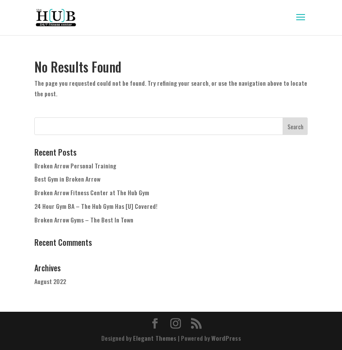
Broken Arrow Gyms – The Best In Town (83, 219)
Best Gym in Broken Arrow (67, 178)
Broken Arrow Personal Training (75, 165)
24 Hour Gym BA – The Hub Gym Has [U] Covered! (96, 206)
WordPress (226, 338)
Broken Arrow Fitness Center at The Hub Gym (91, 192)
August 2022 (50, 281)
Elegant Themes (155, 338)
